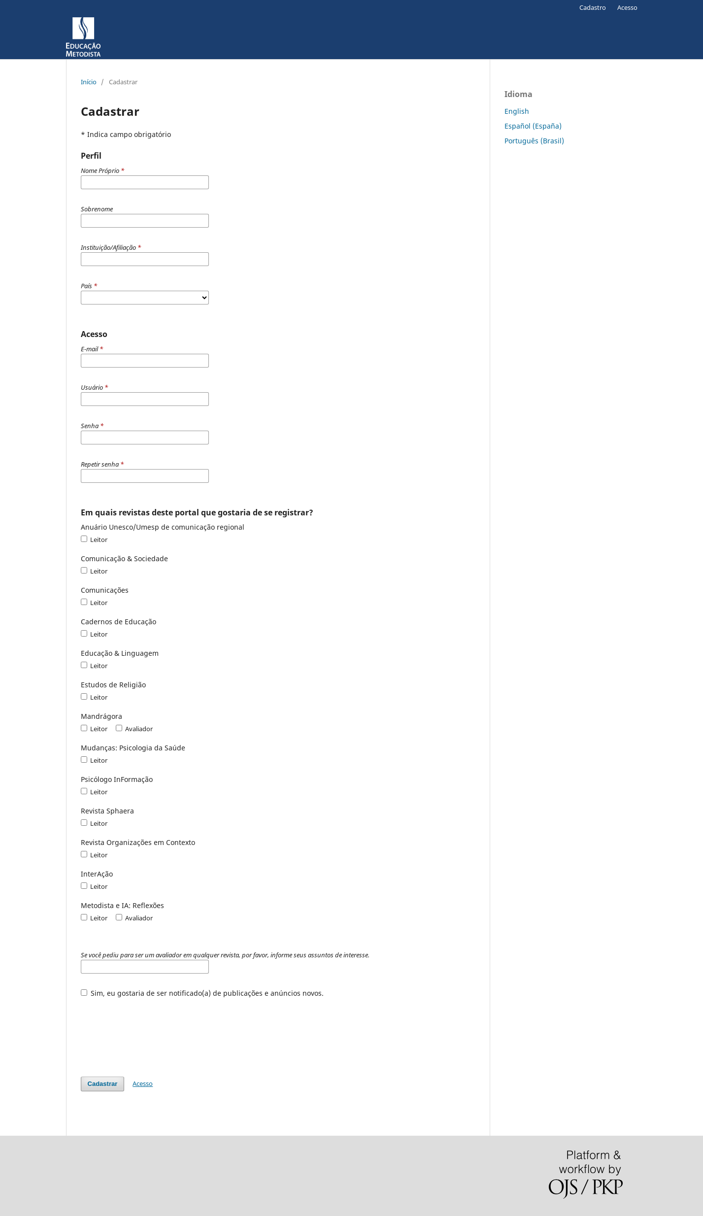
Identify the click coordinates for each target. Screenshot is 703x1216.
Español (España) (533, 126)
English (516, 111)
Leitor (94, 539)
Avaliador (134, 728)
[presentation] (156, 1032)
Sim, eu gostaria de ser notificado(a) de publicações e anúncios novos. (202, 993)
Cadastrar (103, 1083)
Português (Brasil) (534, 140)
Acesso (627, 7)
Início (89, 81)
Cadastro (592, 7)
